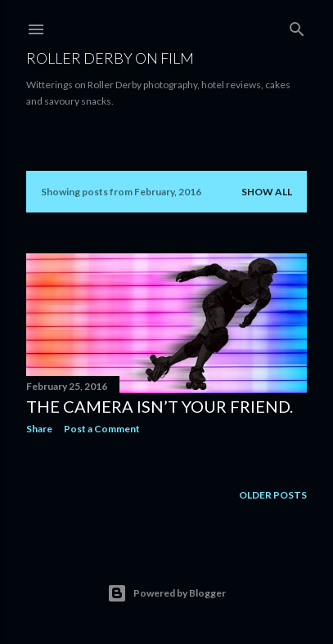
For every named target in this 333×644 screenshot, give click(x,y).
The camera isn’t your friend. (159, 406)
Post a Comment (102, 429)
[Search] (297, 26)
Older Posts (273, 495)
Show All (266, 192)
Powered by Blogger (166, 593)
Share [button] (39, 429)
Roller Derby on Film (110, 58)
